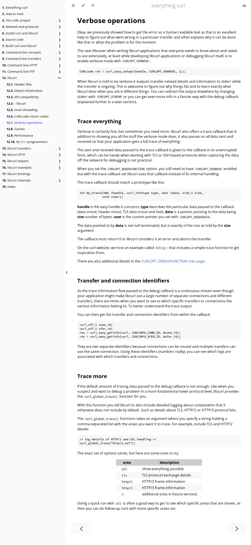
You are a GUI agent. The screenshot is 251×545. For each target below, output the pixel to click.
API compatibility (23, 97)
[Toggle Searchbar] (93, 5)
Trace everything (99, 121)
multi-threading (22, 110)
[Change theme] (83, 5)
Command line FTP (18, 71)
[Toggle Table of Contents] (73, 5)
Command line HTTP (19, 65)
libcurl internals (16, 180)
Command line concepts (21, 52)
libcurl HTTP (13, 155)
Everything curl (15, 7)
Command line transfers (21, 59)
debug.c (161, 247)
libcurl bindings (16, 174)
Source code (13, 39)
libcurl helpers (15, 161)
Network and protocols (20, 27)
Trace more (92, 376)
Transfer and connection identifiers (123, 280)
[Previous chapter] (81, 528)
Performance (20, 135)
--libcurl (16, 103)
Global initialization (25, 91)
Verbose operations (25, 123)
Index (8, 187)
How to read (12, 14)
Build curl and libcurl (19, 46)
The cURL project (16, 20)
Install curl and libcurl (20, 33)
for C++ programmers (27, 142)
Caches (16, 129)
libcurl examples (17, 167)
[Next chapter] (237, 528)
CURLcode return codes (28, 116)
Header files (19, 84)
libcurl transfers (16, 148)
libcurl (9, 78)
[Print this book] (244, 5)
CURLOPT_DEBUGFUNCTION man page (173, 261)
